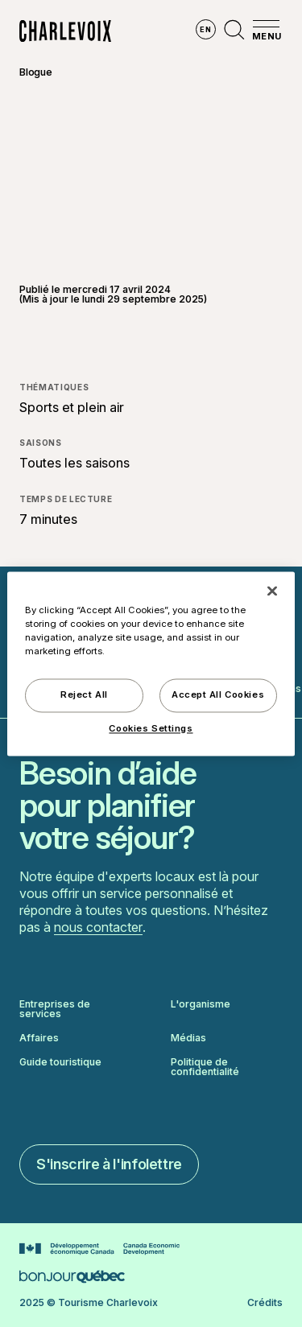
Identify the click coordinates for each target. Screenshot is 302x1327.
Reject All (84, 694)
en (205, 29)
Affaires (39, 1038)
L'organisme (200, 1004)
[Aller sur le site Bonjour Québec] (72, 1277)
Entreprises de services (54, 1009)
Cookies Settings (150, 728)
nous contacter (98, 927)
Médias (188, 1038)
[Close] (272, 590)
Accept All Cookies (218, 694)
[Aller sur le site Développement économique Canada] (99, 1249)
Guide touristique (60, 1062)
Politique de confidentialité (205, 1067)
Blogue (35, 72)
